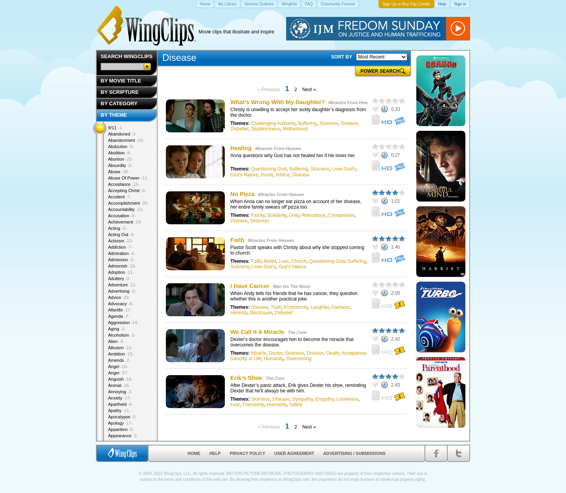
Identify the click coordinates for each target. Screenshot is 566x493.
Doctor (276, 353)
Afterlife (120, 310)
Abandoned (122, 134)
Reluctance (313, 215)
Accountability (126, 209)
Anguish (120, 379)
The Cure (297, 332)
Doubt (267, 175)
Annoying (120, 391)
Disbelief (239, 129)
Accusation (122, 215)
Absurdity (120, 165)
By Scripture (120, 92)
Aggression (123, 322)
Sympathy (302, 399)
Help (215, 453)
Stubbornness (265, 129)
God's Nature (244, 175)
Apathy (119, 410)
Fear (235, 404)
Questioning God (269, 169)
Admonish (122, 266)
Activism (120, 240)
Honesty (238, 312)
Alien (116, 341)
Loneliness (347, 399)
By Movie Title (121, 81)
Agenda (118, 316)
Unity (294, 215)
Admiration (121, 253)
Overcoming (299, 358)
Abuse (118, 171)
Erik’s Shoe (246, 377)
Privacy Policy (247, 453)
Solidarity (276, 215)
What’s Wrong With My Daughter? (277, 102)
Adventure (122, 284)
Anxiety (119, 398)
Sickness (328, 123)
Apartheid (120, 404)
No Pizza (242, 194)
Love (284, 261)
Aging (117, 328)
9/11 (115, 127)
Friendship (254, 404)
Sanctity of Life (245, 358)
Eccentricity (296, 307)
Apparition (121, 429)
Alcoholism (122, 335)
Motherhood (295, 129)
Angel (118, 366)
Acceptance (353, 353)
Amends (119, 360)
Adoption (121, 272)
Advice (283, 175)
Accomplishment (128, 203)
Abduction (121, 146)
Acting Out (121, 234)
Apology (120, 423)
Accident (119, 196)
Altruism (120, 347)
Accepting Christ (127, 190)
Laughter (320, 307)
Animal (119, 385)
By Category (119, 103)
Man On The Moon (291, 286)
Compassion (341, 215)
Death (332, 353)
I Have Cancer (249, 285)
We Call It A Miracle (258, 331)
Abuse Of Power (128, 178)
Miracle (258, 353)
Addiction (120, 247)
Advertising (122, 291)
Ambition (121, 354)
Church (299, 261)
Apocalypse (122, 416)
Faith (237, 239)
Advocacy (120, 303)
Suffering (307, 123)
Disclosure (261, 312)
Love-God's (344, 169)
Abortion (120, 159)
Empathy (325, 399)
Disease (349, 123)
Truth (276, 307)
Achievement (125, 222)
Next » (309, 89)
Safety (296, 404)
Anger (118, 372)
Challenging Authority (273, 123)
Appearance (123, 435)
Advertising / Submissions (354, 453)
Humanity (273, 358)
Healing (241, 148)
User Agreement (294, 453)
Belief (270, 261)
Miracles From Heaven (352, 102)
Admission (121, 259)
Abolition (119, 152)
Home (193, 453)
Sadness (340, 307)
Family (258, 215)
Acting (117, 228)
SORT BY (341, 57)
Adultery (119, 278)
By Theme (114, 115)
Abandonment (126, 140)
